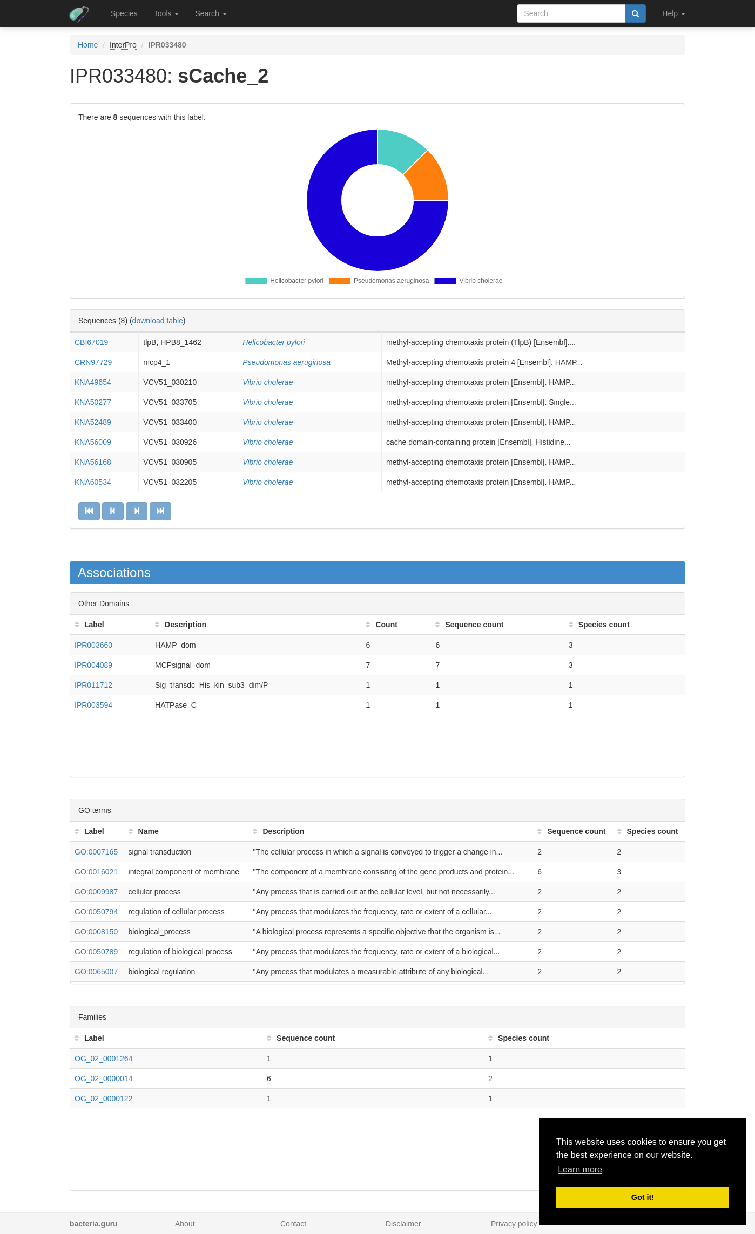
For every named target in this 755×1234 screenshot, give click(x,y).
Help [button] (673, 13)
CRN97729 (93, 362)
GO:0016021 (96, 871)
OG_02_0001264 (103, 1058)
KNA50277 (93, 402)
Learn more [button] (580, 1169)
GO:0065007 (96, 971)
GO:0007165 (96, 851)
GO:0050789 (96, 951)
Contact (293, 1223)
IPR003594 (93, 705)
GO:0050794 (96, 911)
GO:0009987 (96, 891)
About (185, 1223)
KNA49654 (93, 382)
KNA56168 (93, 462)
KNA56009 (93, 442)
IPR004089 (93, 665)
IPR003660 (93, 645)
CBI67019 (91, 342)
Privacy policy (514, 1223)
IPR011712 (93, 685)
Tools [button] (166, 13)
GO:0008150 (96, 931)
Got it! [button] (642, 1197)
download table (157, 320)
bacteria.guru (94, 1223)
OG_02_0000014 (103, 1078)
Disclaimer (403, 1223)
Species (124, 13)
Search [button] (210, 13)
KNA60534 (93, 482)
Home (88, 44)
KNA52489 (93, 422)
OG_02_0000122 (103, 1098)
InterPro (123, 44)
